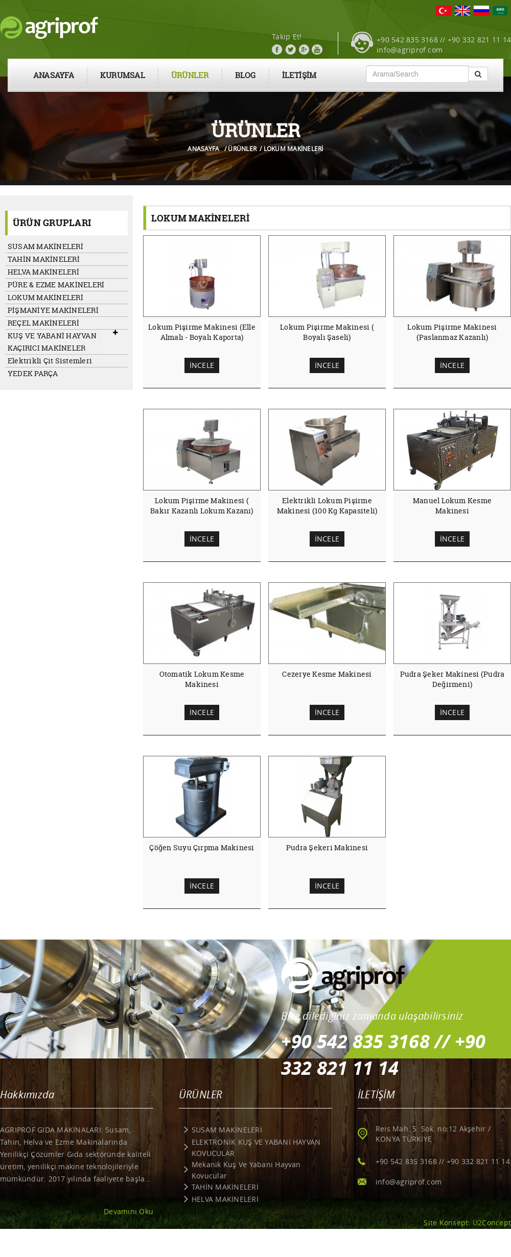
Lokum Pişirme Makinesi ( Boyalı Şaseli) (327, 332)
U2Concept (492, 1222)
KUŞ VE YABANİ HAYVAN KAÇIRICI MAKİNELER (52, 342)
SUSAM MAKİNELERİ (45, 246)
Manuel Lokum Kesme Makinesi (452, 505)
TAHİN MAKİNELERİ (44, 259)
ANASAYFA (53, 75)
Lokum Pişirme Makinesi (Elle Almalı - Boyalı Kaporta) (202, 332)
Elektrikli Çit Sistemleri (50, 360)
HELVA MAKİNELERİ (43, 272)
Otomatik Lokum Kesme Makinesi (202, 679)
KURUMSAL (122, 75)
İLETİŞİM (299, 75)
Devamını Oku (128, 1211)
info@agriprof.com (410, 50)
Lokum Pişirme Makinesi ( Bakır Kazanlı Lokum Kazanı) (201, 505)
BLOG (245, 75)
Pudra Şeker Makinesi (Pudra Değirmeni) (452, 679)
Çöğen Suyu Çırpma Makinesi (201, 847)
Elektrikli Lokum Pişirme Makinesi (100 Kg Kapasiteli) (327, 505)
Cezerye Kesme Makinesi (326, 674)
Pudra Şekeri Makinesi (327, 847)
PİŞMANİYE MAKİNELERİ (53, 310)
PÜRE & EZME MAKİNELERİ (56, 284)
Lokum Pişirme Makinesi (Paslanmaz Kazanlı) (452, 332)
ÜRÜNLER (190, 75)
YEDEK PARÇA (33, 373)
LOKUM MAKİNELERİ (45, 297)
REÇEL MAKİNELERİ (43, 323)
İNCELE (202, 365)
